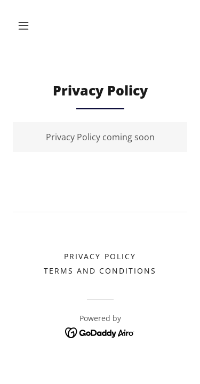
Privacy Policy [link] (99, 256)
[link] (100, 332)
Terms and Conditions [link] (100, 271)
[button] (23, 25)
